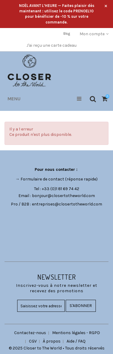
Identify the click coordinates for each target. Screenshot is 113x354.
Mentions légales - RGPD (76, 332)
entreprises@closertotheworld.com (67, 204)
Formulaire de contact (42, 179)
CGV (33, 341)
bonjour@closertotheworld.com (63, 195)
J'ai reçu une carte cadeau (52, 45)
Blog (66, 34)
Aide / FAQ (76, 341)
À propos (52, 341)
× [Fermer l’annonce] (106, 5)
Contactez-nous (30, 332)
